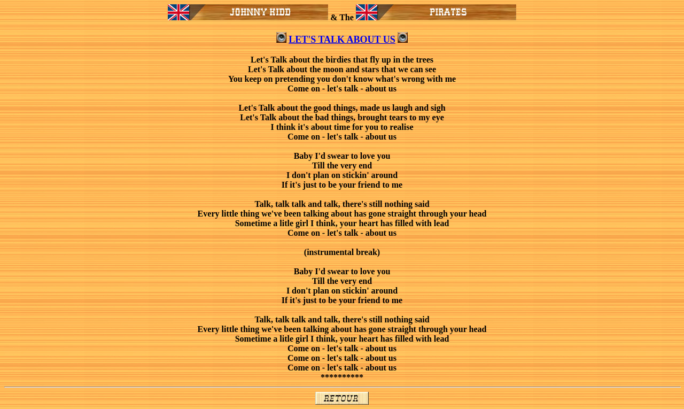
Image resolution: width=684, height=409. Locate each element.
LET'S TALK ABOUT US (342, 39)
